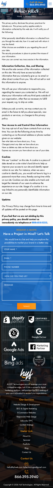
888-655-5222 (39, 222)
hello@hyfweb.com (14, 467)
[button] (50, 4)
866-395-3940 (26, 476)
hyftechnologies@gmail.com (34, 467)
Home (19, 16)
